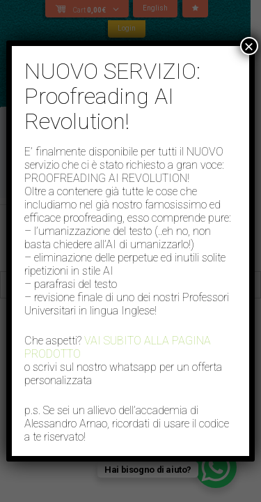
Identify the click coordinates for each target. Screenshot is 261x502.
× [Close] (249, 46)
